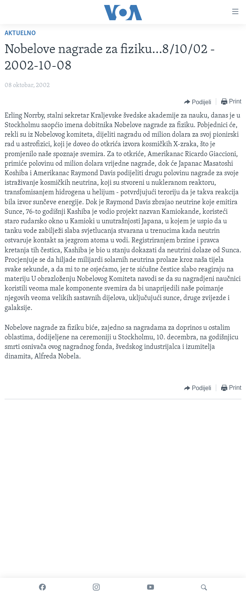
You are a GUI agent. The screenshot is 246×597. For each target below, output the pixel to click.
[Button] (197, 102)
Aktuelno (20, 33)
